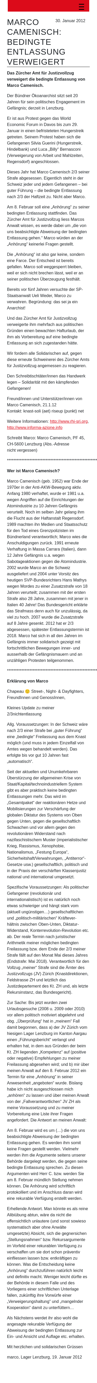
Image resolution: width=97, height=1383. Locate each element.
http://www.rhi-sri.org (69, 421)
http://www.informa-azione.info (34, 427)
